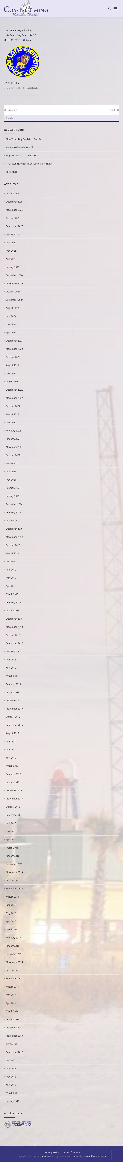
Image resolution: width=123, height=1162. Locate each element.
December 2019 (14, 528)
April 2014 (11, 1003)
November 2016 (14, 798)
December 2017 (14, 700)
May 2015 (11, 913)
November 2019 (14, 536)
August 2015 (12, 896)
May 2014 (11, 994)
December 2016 (14, 790)
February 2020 (13, 512)
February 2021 (13, 487)
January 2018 (12, 692)
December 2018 (14, 618)
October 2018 (13, 635)
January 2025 (12, 267)
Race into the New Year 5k (19, 147)
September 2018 (14, 643)
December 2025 (14, 201)
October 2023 (13, 357)
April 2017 (11, 757)
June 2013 (11, 1068)
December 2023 (14, 340)
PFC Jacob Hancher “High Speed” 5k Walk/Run (29, 163)
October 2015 (13, 880)
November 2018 (14, 626)
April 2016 (11, 839)
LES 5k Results (11, 83)
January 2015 (12, 945)
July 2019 (10, 561)
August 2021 (12, 463)
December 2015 (14, 864)
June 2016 (11, 823)
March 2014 (12, 1011)
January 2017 (12, 782)
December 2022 (14, 389)
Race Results (32, 87)
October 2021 (13, 455)
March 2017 (12, 765)
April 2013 (11, 1084)
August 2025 (12, 234)
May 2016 (11, 831)
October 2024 (13, 291)
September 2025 (14, 226)
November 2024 (14, 283)
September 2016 (14, 814)
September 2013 (14, 1052)
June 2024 (11, 316)
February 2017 (13, 774)
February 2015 (13, 937)
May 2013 (11, 1076)
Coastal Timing (43, 1156)
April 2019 (11, 585)
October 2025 (13, 218)
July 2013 (10, 1060)
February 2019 (13, 602)
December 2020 (14, 504)
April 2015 (11, 921)
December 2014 (14, 953)
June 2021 (11, 471)
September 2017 (14, 725)
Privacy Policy (52, 1152)
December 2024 (14, 275)
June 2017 (11, 741)
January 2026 (12, 193)
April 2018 (11, 667)
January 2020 (12, 520)
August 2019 (12, 553)
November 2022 (14, 397)
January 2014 (12, 1019)
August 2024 (12, 307)
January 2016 (12, 855)
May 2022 (11, 422)
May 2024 (11, 324)
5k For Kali (11, 171)
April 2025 (11, 258)
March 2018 (12, 675)
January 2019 (12, 610)
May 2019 (11, 577)
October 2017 (13, 716)
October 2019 (13, 545)
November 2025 (14, 209)
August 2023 (12, 365)
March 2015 (12, 929)
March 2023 (12, 381)
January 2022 (12, 438)
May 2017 (11, 749)
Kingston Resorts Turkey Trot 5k (23, 155)
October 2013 (13, 1043)
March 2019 (12, 594)
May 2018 (11, 659)
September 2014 (14, 978)
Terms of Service (71, 1152)
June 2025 (11, 242)
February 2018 (13, 684)
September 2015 (14, 888)
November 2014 (14, 962)
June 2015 (11, 904)
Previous (12, 109)
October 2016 (13, 806)
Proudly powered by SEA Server (90, 1156)
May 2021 (11, 479)
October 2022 (13, 406)
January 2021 (12, 496)
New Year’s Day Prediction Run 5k (23, 139)
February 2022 (13, 430)
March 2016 (12, 847)
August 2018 (12, 651)
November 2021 (14, 446)
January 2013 (12, 1101)
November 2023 (14, 348)
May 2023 (11, 373)
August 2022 (12, 414)
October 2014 (13, 970)
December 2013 (14, 1027)
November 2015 (14, 872)
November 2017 (14, 708)
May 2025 (11, 250)
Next (112, 109)
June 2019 (11, 569)
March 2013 (12, 1092)
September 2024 (14, 299)
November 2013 (14, 1035)
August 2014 (12, 986)
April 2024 (11, 332)
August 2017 (12, 733)
